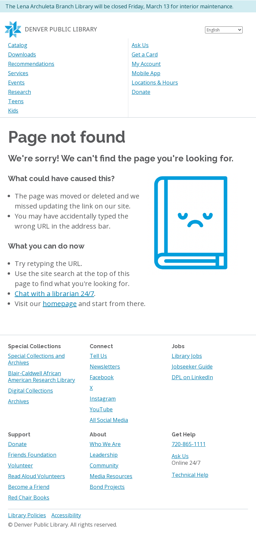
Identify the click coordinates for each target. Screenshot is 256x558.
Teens (16, 101)
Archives (18, 401)
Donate (141, 92)
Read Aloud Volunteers (36, 476)
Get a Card (145, 54)
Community (104, 465)
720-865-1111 (189, 444)
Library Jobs (187, 356)
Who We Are (105, 444)
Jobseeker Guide (192, 366)
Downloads (22, 54)
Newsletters (105, 366)
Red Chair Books (28, 497)
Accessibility (66, 515)
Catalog (17, 45)
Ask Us (140, 45)
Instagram (103, 398)
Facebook (102, 377)
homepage (60, 303)
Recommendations (31, 63)
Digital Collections (30, 390)
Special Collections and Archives (36, 359)
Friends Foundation (32, 454)
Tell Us (98, 356)
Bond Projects (107, 487)
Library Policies (27, 515)
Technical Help (190, 474)
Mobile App (146, 73)
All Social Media (109, 420)
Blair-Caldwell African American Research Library (41, 377)
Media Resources (111, 476)
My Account (146, 63)
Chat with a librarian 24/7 (54, 293)
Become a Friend (28, 487)
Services (18, 73)
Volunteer (20, 465)
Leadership (104, 454)
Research (19, 92)
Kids (13, 110)
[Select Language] (224, 29)
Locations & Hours (155, 82)
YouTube (101, 409)
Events (16, 82)
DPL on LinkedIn (192, 377)
